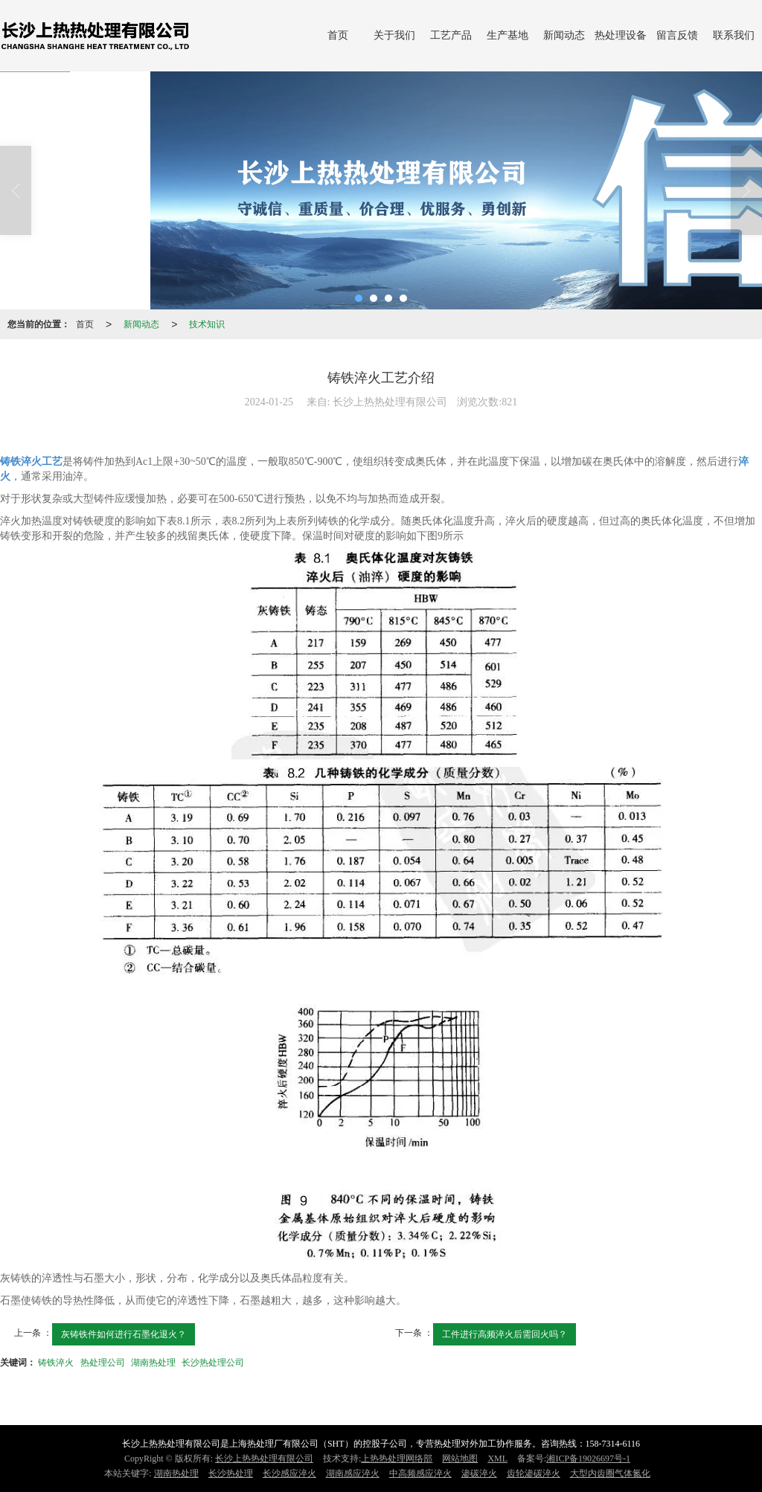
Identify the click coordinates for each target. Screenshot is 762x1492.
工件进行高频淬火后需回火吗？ (504, 1334)
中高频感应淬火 (420, 1473)
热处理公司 (102, 1362)
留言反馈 (677, 35)
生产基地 (507, 35)
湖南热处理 (153, 1362)
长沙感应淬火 (289, 1473)
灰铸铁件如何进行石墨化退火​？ (123, 1334)
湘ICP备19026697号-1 (588, 1458)
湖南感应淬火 (353, 1473)
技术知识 (207, 324)
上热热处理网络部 (396, 1458)
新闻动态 (564, 35)
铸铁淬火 (56, 1362)
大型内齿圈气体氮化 (610, 1473)
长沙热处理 (230, 1473)
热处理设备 (621, 35)
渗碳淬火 (479, 1473)
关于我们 (394, 35)
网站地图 (460, 1458)
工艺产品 (451, 35)
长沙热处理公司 (213, 1362)
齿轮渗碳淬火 (533, 1473)
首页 (337, 35)
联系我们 (734, 35)
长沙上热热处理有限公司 (264, 1458)
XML (497, 1458)
